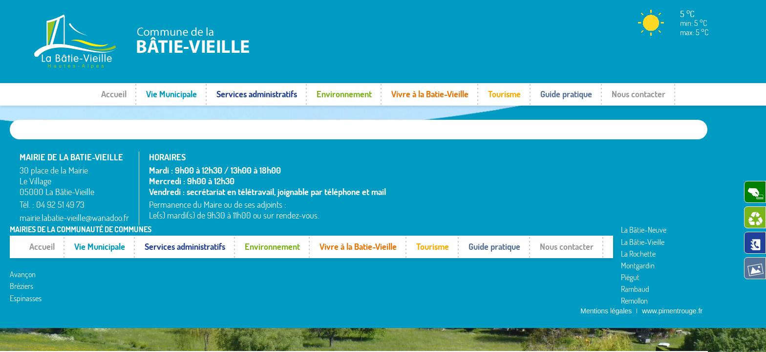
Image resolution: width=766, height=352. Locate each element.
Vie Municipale (171, 94)
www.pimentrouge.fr (672, 231)
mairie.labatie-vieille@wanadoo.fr (74, 217)
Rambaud (516, 203)
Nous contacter (638, 94)
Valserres (622, 203)
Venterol (621, 215)
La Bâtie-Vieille (524, 156)
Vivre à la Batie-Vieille (429, 94)
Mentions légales (606, 231)
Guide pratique (566, 94)
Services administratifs (256, 94)
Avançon (409, 186)
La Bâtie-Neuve (418, 221)
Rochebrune (626, 156)
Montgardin (519, 179)
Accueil (114, 94)
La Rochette (519, 168)
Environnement (344, 94)
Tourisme (504, 94)
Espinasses (411, 210)
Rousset (620, 168)
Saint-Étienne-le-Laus (642, 179)
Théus (618, 192)
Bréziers (407, 197)
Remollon (515, 215)
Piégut (511, 192)
